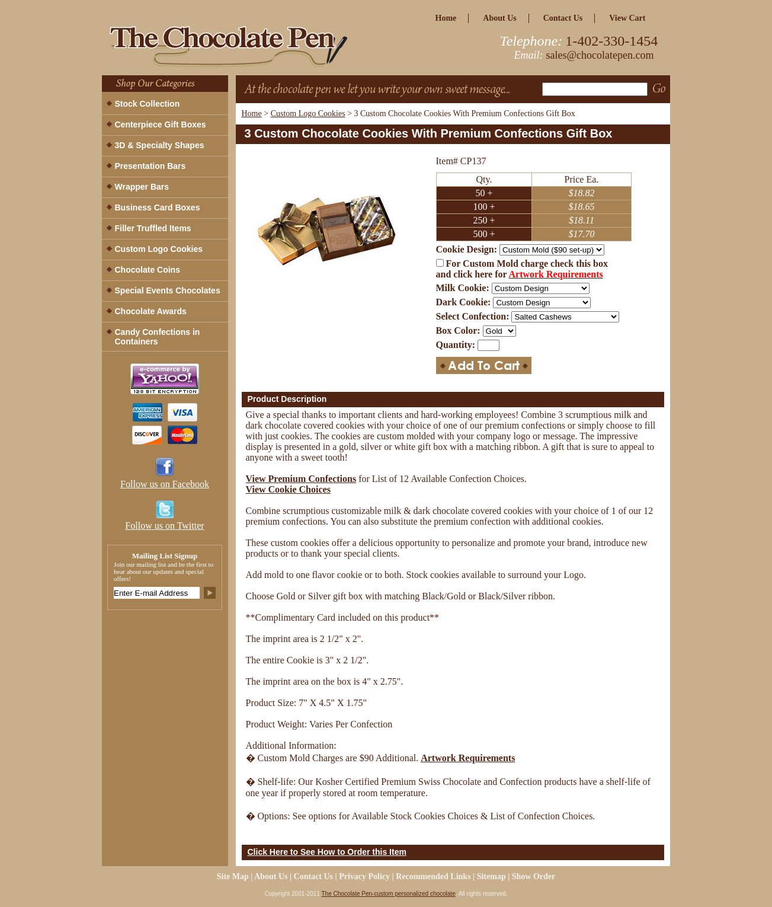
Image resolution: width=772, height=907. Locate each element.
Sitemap (491, 876)
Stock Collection (147, 103)
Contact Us (563, 18)
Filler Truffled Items (153, 228)
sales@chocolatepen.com (600, 55)
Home (252, 113)
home (446, 18)
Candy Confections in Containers (157, 336)
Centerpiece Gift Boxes (160, 124)
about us (499, 18)
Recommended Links (433, 876)
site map (233, 876)
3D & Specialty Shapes (159, 145)
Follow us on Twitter (164, 525)
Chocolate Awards (151, 311)
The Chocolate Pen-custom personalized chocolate (388, 893)
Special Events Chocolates (167, 290)
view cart (627, 18)
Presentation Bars (150, 166)
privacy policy (364, 876)
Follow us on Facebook (164, 484)
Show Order (534, 876)
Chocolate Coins (147, 269)
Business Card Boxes (157, 207)
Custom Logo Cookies (308, 113)
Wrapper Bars (142, 186)
